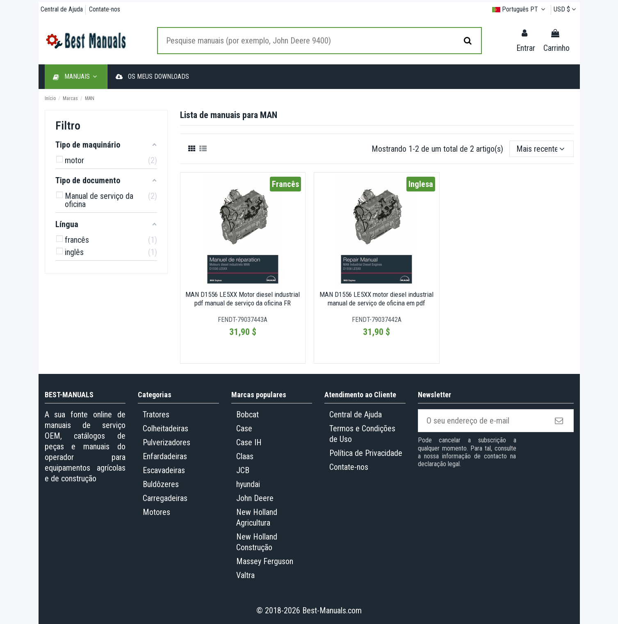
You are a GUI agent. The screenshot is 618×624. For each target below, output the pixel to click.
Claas (244, 456)
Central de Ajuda (62, 9)
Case (244, 428)
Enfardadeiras (165, 456)
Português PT (520, 9)
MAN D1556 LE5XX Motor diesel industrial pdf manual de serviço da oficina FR (242, 298)
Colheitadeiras (165, 428)
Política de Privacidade (365, 453)
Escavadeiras (164, 470)
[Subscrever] (560, 421)
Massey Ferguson (264, 561)
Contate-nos (104, 9)
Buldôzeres (161, 484)
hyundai (248, 484)
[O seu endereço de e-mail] (482, 421)
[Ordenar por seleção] (541, 149)
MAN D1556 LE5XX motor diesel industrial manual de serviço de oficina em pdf (376, 298)
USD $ (566, 9)
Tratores (156, 414)
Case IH (249, 442)
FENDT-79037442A (376, 319)
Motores (156, 512)
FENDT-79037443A (242, 319)
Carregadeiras (165, 498)
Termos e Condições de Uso (362, 434)
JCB (242, 470)
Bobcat (247, 414)
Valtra (245, 575)
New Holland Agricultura (256, 517)
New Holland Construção (256, 542)
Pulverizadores (166, 442)
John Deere (255, 498)
